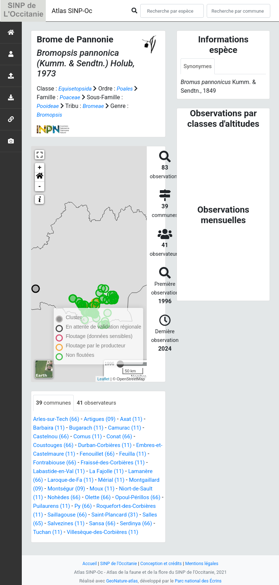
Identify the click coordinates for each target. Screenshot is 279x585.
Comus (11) (91, 436)
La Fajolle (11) (111, 471)
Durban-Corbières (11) (109, 445)
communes (54, 403)
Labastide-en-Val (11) (60, 471)
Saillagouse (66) (133, 514)
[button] (39, 177)
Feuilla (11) (145, 454)
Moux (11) (139, 488)
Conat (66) (124, 436)
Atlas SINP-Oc (72, 10)
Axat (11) (137, 419)
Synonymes (198, 66)
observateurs (100, 403)
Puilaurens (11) (105, 506)
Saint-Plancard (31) (57, 523)
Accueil (86, 563)
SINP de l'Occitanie (116, 563)
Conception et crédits (161, 563)
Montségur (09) (102, 488)
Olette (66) (138, 497)
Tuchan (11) (119, 532)
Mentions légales (204, 563)
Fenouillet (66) (107, 454)
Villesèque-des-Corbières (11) (71, 541)
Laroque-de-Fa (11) (72, 480)
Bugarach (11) (89, 428)
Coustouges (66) (54, 445)
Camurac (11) (129, 428)
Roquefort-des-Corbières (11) (70, 514)
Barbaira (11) (49, 428)
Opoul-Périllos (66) (57, 506)
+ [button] (40, 167)
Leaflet (103, 379)
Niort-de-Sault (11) (57, 497)
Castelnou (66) (52, 436)
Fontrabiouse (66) (56, 462)
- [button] (40, 186)
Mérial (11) (116, 480)
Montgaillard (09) (55, 488)
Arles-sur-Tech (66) (57, 419)
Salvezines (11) (139, 523)
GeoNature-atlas (120, 581)
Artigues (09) (104, 419)
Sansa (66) (47, 532)
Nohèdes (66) (102, 497)
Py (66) (138, 506)
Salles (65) (101, 523)
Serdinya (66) (82, 532)
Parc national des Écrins (199, 581)
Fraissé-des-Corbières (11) (117, 462)
